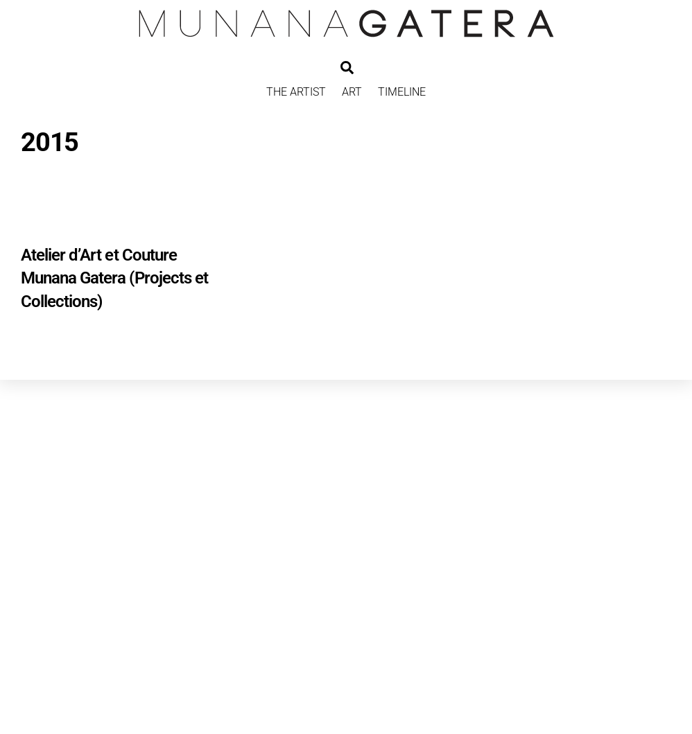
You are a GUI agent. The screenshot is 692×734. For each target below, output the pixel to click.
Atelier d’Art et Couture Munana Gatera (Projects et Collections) (114, 278)
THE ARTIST (296, 91)
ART (352, 91)
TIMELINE (402, 91)
